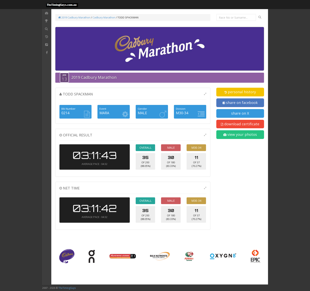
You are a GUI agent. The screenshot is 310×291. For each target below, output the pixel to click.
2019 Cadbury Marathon (74, 17)
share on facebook (240, 102)
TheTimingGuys (67, 288)
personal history (240, 91)
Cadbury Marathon (104, 17)
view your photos (240, 134)
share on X (240, 113)
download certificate (240, 124)
